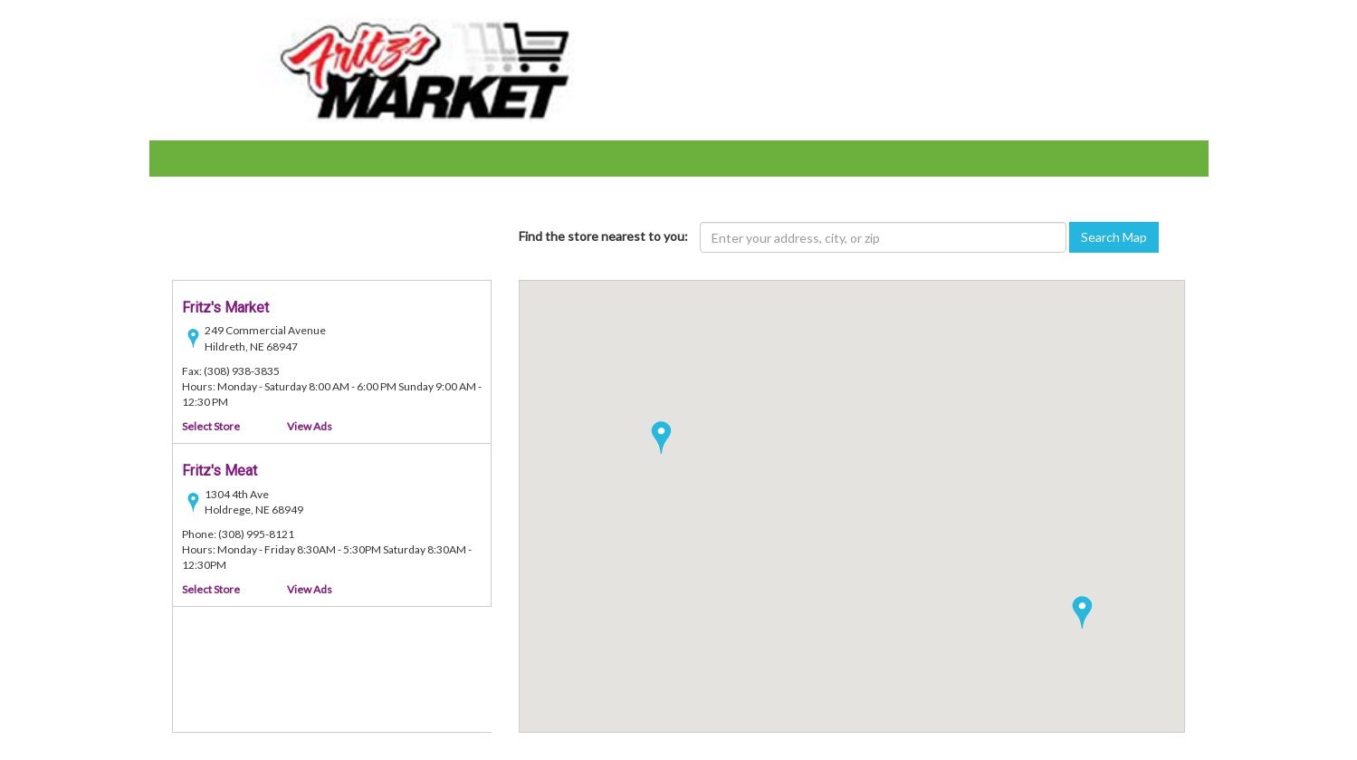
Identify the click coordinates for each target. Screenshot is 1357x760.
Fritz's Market (225, 307)
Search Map (1114, 237)
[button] (1082, 612)
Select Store (211, 426)
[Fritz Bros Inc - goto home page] (427, 68)
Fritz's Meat (219, 470)
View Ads (309, 426)
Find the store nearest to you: (603, 236)
